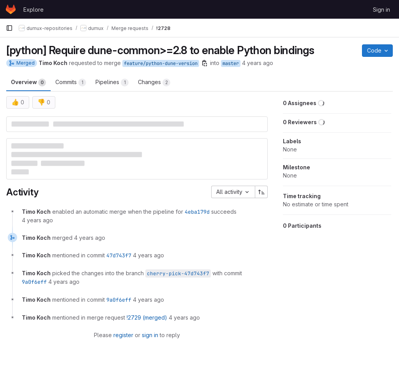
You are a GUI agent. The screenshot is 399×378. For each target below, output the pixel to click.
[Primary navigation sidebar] (9, 28)
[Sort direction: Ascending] (261, 192)
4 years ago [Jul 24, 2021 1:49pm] (257, 63)
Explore (33, 9)
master (230, 63)
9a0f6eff (34, 281)
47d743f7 (118, 255)
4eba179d (197, 211)
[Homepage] (10, 9)
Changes (154, 82)
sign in (150, 335)
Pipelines (112, 82)
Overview (28, 82)
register (123, 335)
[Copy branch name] (204, 63)
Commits (70, 82)
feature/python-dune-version (161, 63)
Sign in (381, 9)
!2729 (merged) (147, 317)
